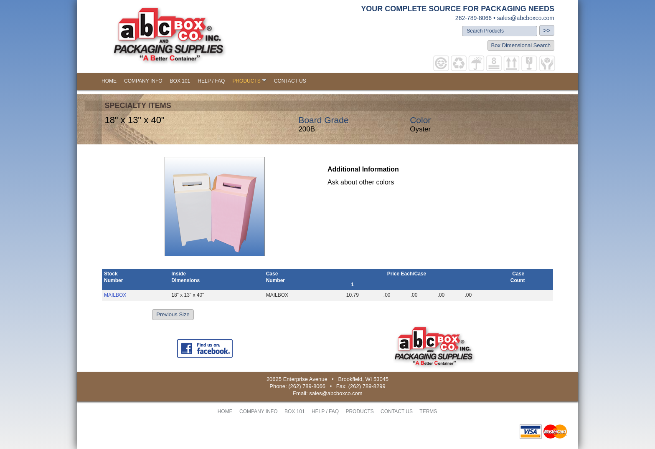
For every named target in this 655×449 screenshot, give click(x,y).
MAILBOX (115, 295)
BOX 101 (180, 81)
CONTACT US (290, 81)
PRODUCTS (249, 81)
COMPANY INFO (143, 81)
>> (547, 30)
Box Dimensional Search (521, 45)
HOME (109, 81)
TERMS (428, 411)
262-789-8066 (473, 18)
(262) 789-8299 (367, 386)
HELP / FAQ (211, 81)
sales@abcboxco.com (525, 18)
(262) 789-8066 (306, 386)
